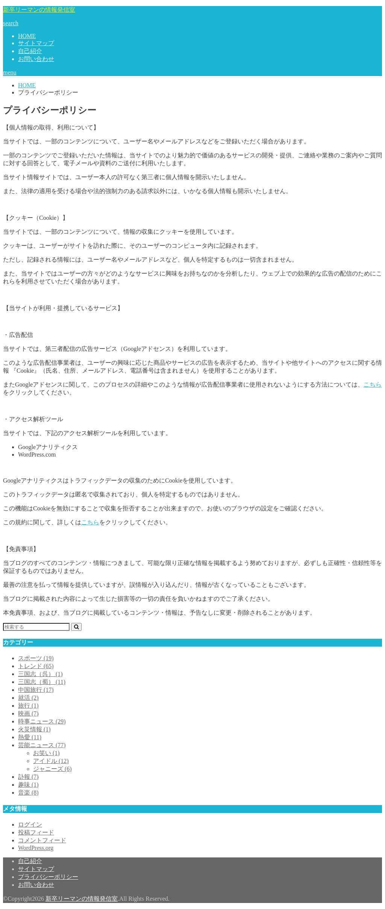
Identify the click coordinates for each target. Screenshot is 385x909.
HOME (27, 36)
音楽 (28, 792)
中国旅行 (36, 690)
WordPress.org (35, 848)
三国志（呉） (40, 674)
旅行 (28, 705)
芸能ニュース (42, 745)
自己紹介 (30, 51)
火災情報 (34, 729)
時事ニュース (42, 721)
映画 (28, 713)
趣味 (28, 784)
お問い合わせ (36, 59)
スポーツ (36, 658)
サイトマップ (36, 43)
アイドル (51, 761)
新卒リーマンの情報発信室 (39, 9)
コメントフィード (42, 840)
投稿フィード (36, 832)
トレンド (36, 666)
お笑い (46, 753)
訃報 (28, 776)
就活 (28, 697)
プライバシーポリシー (48, 877)
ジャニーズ (52, 769)
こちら (373, 384)
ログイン (30, 824)
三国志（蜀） (41, 682)
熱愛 (29, 737)
